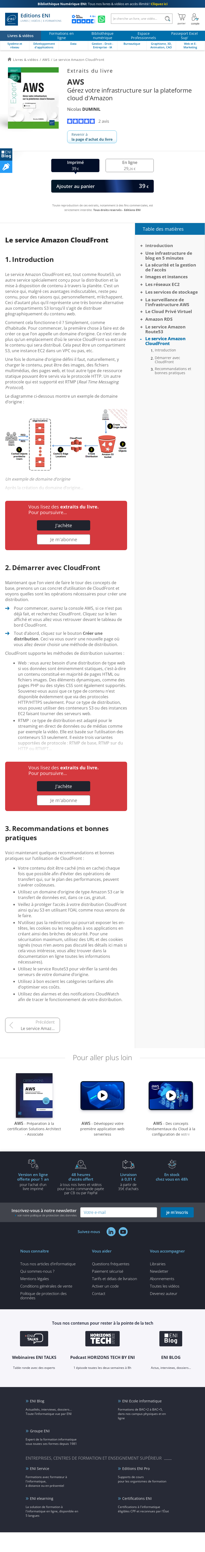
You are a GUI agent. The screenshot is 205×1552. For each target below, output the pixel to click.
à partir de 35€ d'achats (128, 1181)
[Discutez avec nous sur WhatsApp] (101, 19)
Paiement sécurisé (107, 1271)
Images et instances (166, 276)
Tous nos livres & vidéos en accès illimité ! (103, 4)
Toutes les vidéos (164, 1286)
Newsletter (159, 1271)
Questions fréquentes (110, 1263)
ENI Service (39, 1468)
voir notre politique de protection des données (47, 1215)
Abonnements (162, 1278)
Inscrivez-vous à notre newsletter (44, 1212)
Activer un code (105, 1286)
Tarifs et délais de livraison (114, 1278)
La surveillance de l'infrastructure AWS (167, 302)
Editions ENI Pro (136, 1468)
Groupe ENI (40, 1430)
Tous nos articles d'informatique (48, 1263)
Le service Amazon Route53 (40, 1028)
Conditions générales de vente (46, 1286)
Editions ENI (33, 19)
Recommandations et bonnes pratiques (173, 371)
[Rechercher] (167, 19)
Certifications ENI (137, 1498)
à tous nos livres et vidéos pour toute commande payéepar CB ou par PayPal (80, 1183)
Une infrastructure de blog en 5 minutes (168, 255)
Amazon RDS (158, 319)
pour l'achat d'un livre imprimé (33, 1181)
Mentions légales (34, 1278)
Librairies (158, 1263)
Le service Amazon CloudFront (165, 341)
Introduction (159, 245)
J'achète (63, 525)
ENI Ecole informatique (142, 1401)
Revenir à (91, 137)
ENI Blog (37, 1401)
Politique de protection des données (43, 1295)
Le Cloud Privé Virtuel (168, 311)
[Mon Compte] (195, 19)
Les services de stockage (171, 292)
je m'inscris (177, 1212)
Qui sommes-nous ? (37, 1271)
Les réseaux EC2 (162, 284)
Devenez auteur (163, 1293)
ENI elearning (41, 1498)
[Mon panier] (182, 19)
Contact (98, 1293)
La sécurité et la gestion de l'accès (170, 267)
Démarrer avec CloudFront (167, 360)
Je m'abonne (63, 539)
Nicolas (83, 109)
